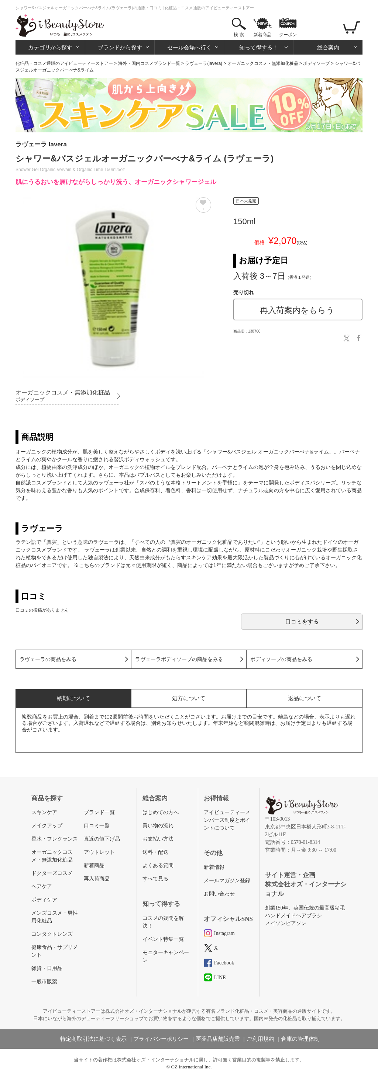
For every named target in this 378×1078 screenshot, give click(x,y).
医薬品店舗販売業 (218, 1039)
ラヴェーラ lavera (41, 144)
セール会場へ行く (189, 47)
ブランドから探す (120, 47)
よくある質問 (157, 865)
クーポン (288, 34)
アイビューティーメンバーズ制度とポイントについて (227, 820)
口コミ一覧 (97, 825)
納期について (73, 698)
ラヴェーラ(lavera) (203, 63)
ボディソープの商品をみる (281, 659)
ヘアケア (41, 886)
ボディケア (44, 900)
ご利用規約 (260, 1039)
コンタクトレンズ (52, 934)
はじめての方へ (160, 812)
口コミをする (302, 621)
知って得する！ (258, 47)
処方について (188, 698)
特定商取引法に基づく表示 (93, 1039)
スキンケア (44, 812)
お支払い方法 (157, 839)
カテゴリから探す (50, 47)
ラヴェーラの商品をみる (48, 659)
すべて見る (155, 878)
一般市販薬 (44, 981)
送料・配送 (155, 852)
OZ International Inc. (191, 1067)
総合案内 (328, 47)
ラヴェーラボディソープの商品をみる (179, 659)
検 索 (239, 34)
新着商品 (262, 34)
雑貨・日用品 (46, 968)
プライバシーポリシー (161, 1039)
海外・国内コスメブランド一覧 (149, 63)
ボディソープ (316, 63)
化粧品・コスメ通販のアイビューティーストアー (64, 63)
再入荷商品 (97, 878)
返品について (304, 698)
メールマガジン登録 (227, 880)
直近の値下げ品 (102, 839)
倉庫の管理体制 (300, 1039)
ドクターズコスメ (52, 873)
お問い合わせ (219, 894)
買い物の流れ (157, 825)
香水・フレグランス (54, 839)
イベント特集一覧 (163, 939)
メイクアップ (46, 825)
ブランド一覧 (99, 812)
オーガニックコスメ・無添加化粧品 (262, 63)
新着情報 (214, 867)
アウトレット (99, 852)
